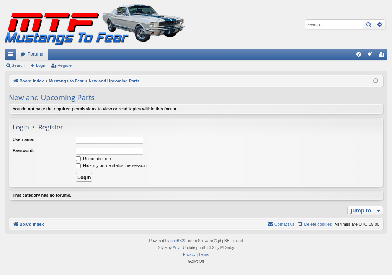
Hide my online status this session (111, 165)
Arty (176, 248)
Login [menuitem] (372, 56)
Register (65, 65)
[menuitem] (358, 54)
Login (41, 65)
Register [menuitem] (383, 56)
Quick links (12, 56)
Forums (35, 54)
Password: (23, 150)
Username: (23, 139)
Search (18, 65)
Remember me (93, 158)
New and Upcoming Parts (52, 97)
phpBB (176, 241)
